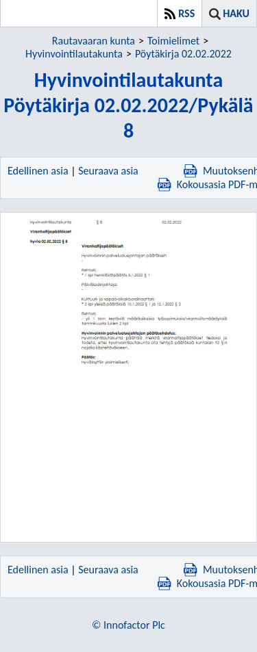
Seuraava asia (108, 170)
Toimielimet (173, 40)
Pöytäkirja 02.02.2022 (183, 53)
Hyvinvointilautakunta (74, 53)
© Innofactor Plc (128, 624)
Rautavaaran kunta (93, 40)
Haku (236, 13)
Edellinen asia (38, 170)
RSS (186, 13)
